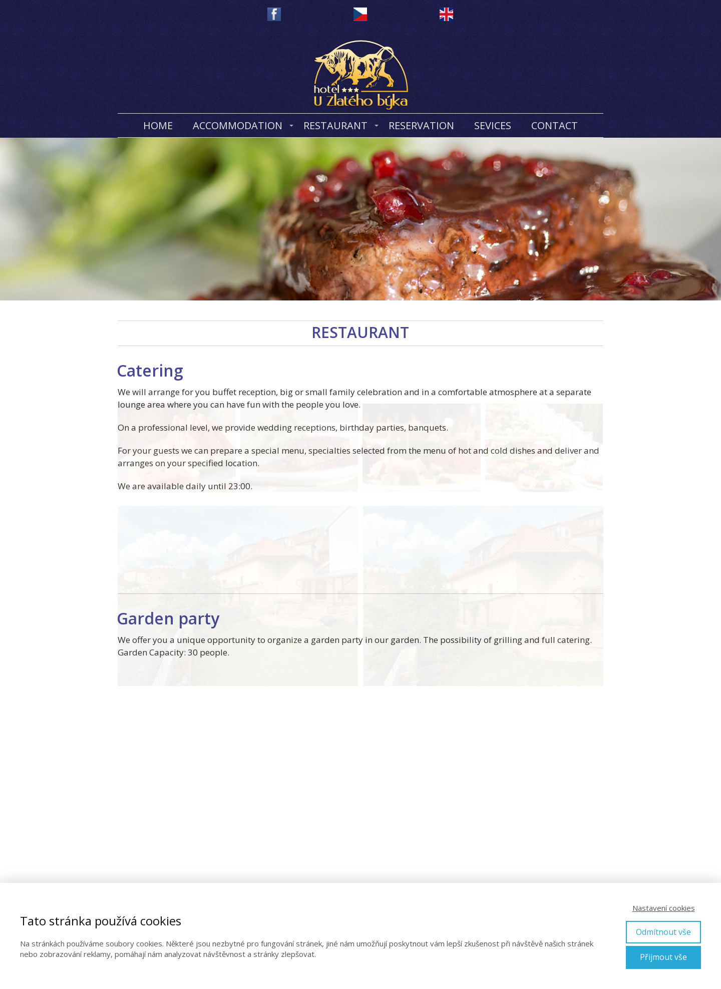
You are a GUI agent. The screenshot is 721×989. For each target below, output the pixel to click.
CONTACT (554, 125)
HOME (158, 125)
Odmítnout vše (663, 931)
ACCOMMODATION (237, 125)
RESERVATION (421, 125)
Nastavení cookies (663, 908)
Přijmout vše (663, 956)
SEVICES (492, 125)
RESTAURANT (335, 125)
